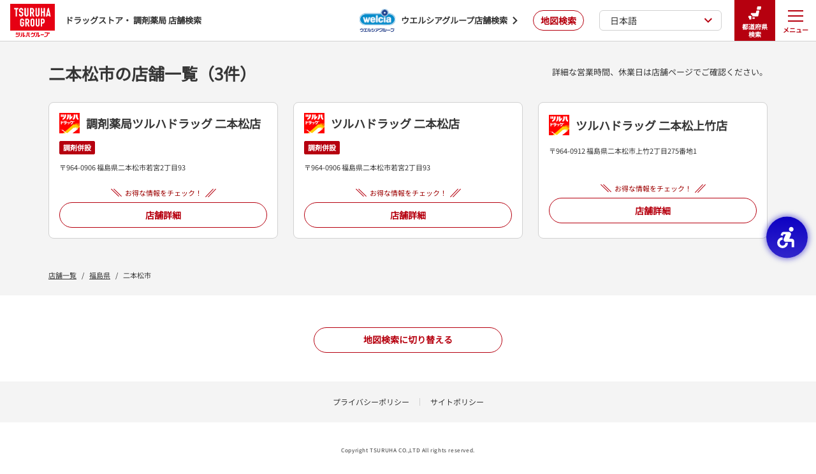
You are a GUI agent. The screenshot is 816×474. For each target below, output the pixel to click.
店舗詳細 (163, 215)
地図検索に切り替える (408, 339)
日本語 (661, 20)
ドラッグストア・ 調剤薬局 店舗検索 (105, 20)
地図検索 (558, 20)
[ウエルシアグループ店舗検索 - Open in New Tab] (439, 20)
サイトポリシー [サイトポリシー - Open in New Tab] (457, 401)
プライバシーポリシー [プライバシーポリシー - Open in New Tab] (371, 401)
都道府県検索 (755, 21)
